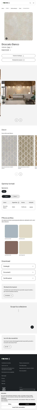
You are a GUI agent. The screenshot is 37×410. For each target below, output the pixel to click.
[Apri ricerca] (30, 3)
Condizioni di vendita (6, 363)
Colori (6, 196)
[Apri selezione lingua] (27, 389)
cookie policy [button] (3, 398)
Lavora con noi (5, 365)
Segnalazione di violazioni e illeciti (26, 368)
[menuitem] (4, 191)
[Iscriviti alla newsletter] (7, 346)
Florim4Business (22, 365)
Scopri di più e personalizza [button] (18, 407)
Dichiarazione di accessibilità (8, 372)
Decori (15, 196)
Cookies (3, 380)
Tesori (20, 8)
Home (3, 8)
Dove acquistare (22, 370)
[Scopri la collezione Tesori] (18, 322)
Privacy (3, 378)
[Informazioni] (18, 202)
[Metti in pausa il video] (32, 327)
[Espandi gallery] (4, 103)
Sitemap (3, 383)
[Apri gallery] (6, 38)
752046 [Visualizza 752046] (31, 207)
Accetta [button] (27, 404)
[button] (16, 120)
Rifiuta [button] (9, 404)
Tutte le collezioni (14, 8)
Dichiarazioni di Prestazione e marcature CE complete (8, 369)
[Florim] (6, 3)
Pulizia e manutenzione (24, 363)
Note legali (4, 375)
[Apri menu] (33, 3)
